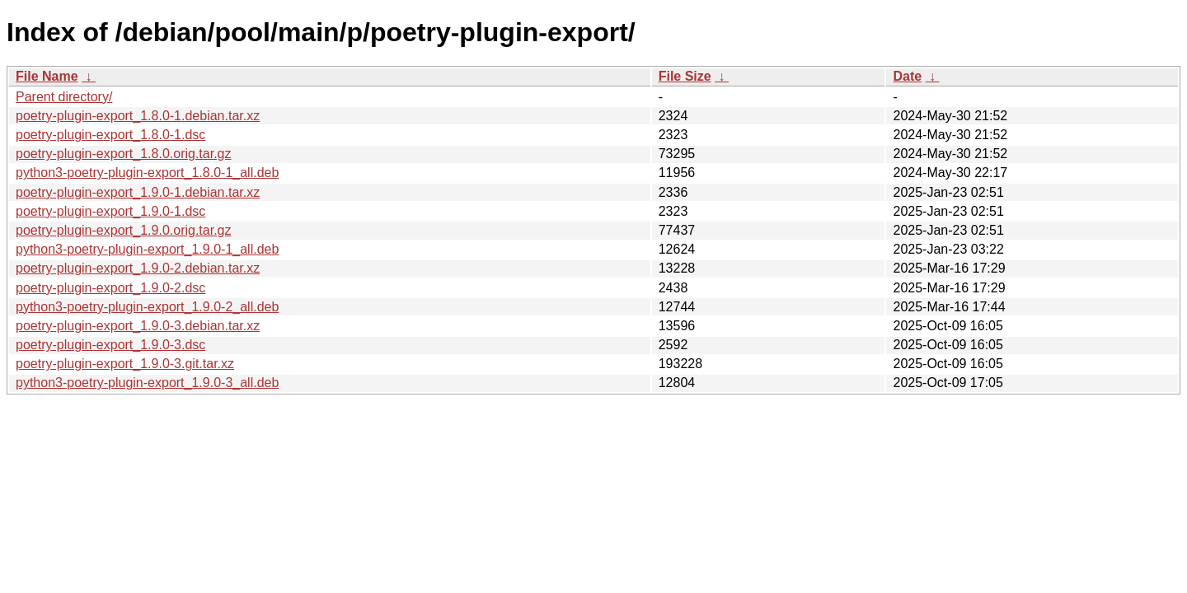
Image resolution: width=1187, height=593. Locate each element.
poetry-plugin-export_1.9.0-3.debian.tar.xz (138, 326)
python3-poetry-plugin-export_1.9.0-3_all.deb (147, 383)
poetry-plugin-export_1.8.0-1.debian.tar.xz (138, 116)
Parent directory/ (64, 97)
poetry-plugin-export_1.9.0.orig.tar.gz (123, 230)
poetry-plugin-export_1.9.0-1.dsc (110, 211)
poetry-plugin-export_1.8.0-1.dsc (110, 135)
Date (907, 76)
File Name (47, 76)
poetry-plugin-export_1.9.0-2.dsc (110, 288)
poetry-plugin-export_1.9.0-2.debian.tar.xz (138, 268)
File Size (685, 76)
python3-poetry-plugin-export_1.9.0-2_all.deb (147, 307)
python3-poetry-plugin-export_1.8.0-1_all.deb (147, 173)
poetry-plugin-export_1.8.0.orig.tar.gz (123, 154)
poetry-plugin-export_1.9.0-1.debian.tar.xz (138, 192)
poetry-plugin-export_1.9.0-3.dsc (110, 345)
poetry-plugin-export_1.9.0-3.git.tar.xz (125, 364)
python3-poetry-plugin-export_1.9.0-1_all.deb (147, 249)
